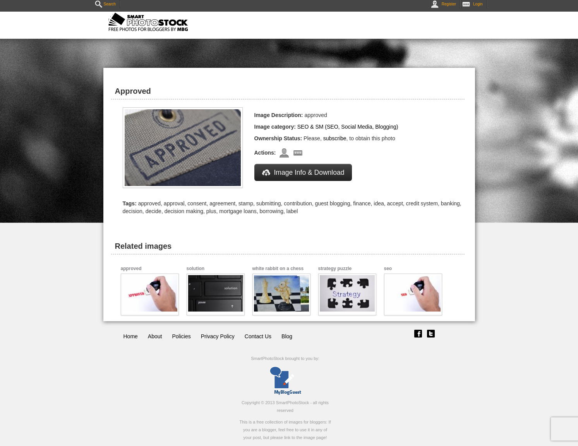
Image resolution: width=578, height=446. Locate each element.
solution (196, 268)
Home (130, 336)
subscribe (334, 138)
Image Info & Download (303, 172)
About (155, 336)
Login (473, 4)
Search (105, 4)
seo (388, 268)
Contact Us (258, 336)
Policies (181, 336)
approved (131, 268)
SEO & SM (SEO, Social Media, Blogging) (347, 127)
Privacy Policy (218, 336)
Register (445, 4)
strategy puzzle (335, 268)
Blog (286, 336)
